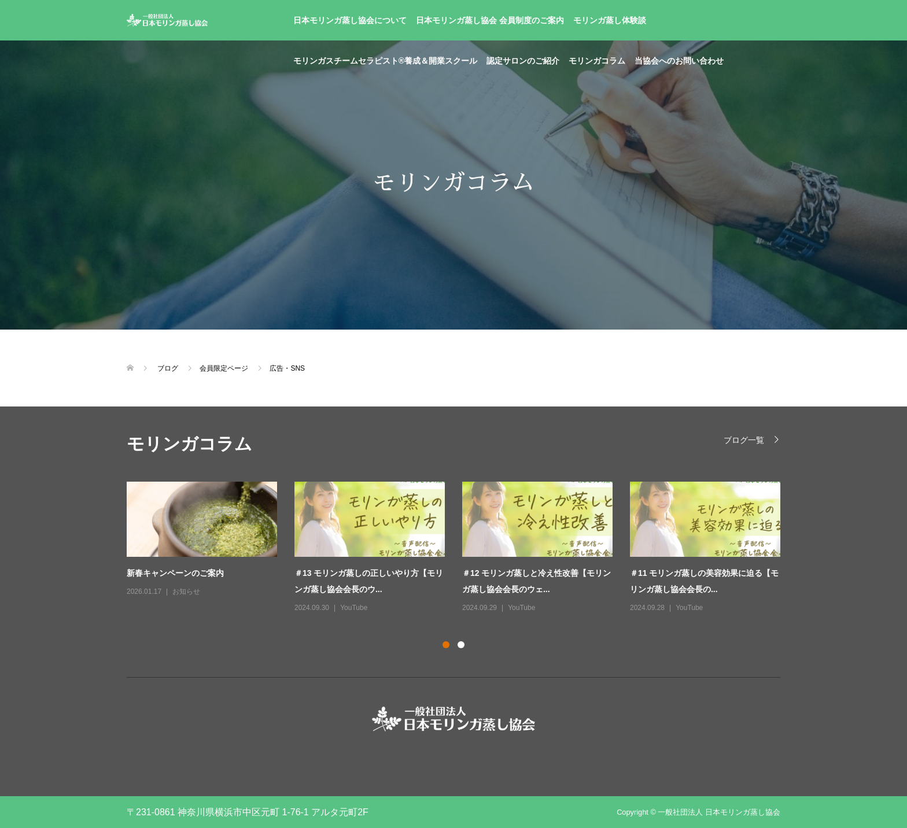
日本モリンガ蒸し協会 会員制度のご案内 (490, 20)
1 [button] (446, 644)
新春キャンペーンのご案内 (175, 573)
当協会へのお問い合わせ (679, 60)
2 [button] (461, 644)
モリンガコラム (597, 60)
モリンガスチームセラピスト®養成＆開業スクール (385, 60)
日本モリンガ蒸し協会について (350, 20)
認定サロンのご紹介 (522, 60)
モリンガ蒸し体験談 (609, 20)
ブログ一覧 (744, 439)
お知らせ (186, 591)
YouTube (353, 608)
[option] (462, 548)
